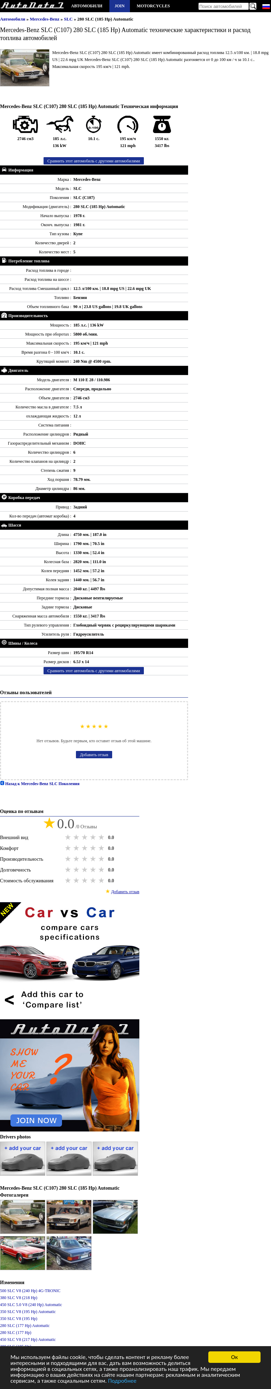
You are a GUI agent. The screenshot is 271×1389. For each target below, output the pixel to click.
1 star (68, 837)
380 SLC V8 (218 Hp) (18, 1297)
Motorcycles (153, 5)
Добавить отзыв (94, 754)
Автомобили (86, 5)
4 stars (94, 837)
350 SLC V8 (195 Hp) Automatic (28, 1311)
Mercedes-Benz (45, 19)
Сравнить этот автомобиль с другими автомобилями (93, 161)
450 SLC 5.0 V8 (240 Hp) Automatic (31, 1304)
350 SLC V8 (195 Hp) (18, 1318)
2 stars (77, 837)
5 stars (102, 837)
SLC (69, 19)
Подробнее (122, 1382)
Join (120, 5)
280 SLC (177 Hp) (15, 1332)
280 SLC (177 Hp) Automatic (25, 1325)
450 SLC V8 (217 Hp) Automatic (28, 1339)
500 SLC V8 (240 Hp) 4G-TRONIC (30, 1290)
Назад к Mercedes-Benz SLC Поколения (39, 783)
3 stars (85, 837)
